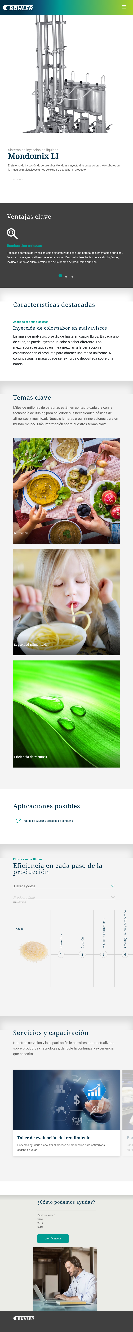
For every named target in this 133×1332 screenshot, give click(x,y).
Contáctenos (53, 1238)
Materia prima (63, 886)
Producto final (63, 897)
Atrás (18, 179)
